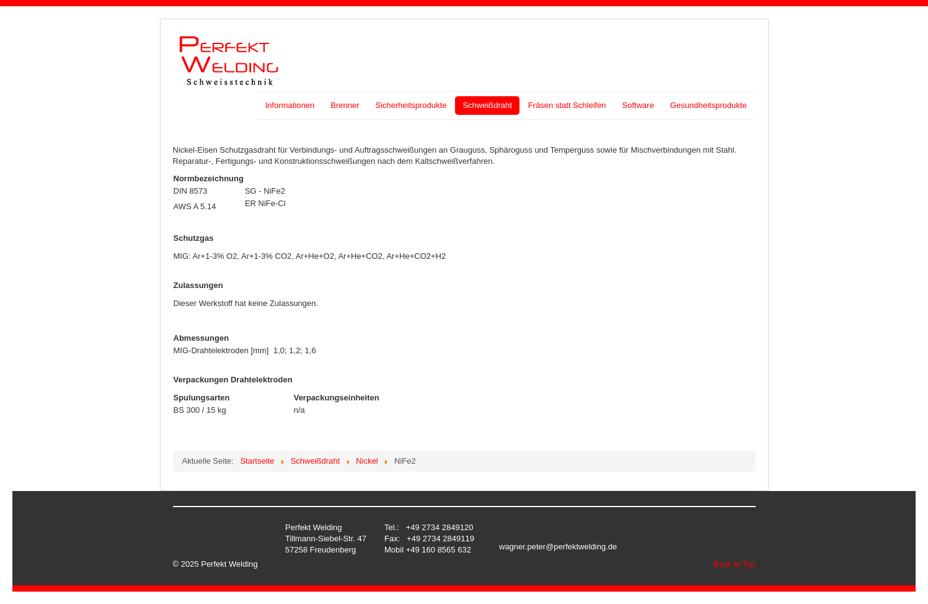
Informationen (290, 105)
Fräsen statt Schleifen (567, 105)
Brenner (344, 105)
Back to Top (735, 564)
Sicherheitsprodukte (410, 105)
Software (638, 105)
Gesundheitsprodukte (708, 105)
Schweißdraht (486, 105)
